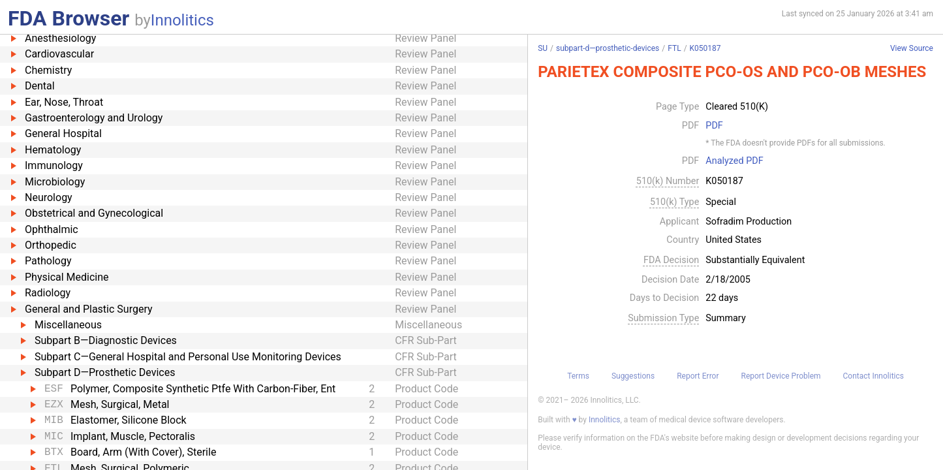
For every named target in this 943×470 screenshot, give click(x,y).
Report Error (698, 376)
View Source (911, 48)
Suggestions (633, 376)
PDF (713, 126)
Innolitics (182, 20)
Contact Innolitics (873, 376)
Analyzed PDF (734, 161)
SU (543, 48)
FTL (674, 48)
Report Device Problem (781, 376)
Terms (578, 376)
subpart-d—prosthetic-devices (607, 48)
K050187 (705, 48)
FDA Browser (68, 18)
